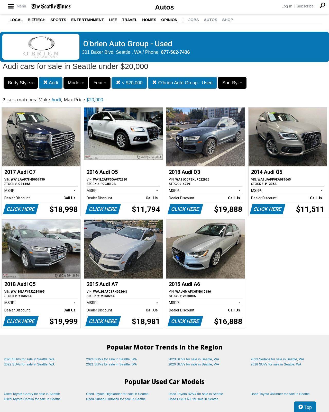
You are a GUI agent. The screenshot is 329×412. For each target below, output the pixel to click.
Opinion (169, 19)
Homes (149, 19)
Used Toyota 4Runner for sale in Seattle (280, 394)
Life (113, 19)
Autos (164, 7)
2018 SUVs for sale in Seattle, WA (276, 364)
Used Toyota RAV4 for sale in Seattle (195, 394)
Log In (286, 6)
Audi (50, 82)
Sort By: (232, 82)
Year (100, 82)
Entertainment (87, 19)
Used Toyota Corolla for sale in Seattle (32, 399)
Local (16, 19)
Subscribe (305, 6)
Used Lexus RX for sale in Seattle (193, 399)
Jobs (193, 19)
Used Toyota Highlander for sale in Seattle (117, 394)
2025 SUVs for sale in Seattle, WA (29, 359)
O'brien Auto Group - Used (182, 82)
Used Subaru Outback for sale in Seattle (116, 399)
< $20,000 (129, 82)
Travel (129, 19)
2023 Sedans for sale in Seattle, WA (277, 359)
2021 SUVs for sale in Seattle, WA (111, 364)
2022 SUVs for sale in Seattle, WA (29, 364)
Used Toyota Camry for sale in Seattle (32, 394)
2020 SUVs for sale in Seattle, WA (193, 364)
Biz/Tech (36, 19)
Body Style (20, 82)
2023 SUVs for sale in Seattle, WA (193, 359)
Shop (227, 19)
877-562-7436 (175, 52)
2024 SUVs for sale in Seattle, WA (111, 359)
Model (76, 82)
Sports (58, 19)
